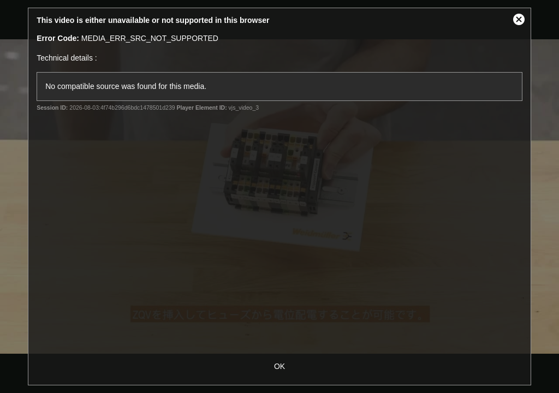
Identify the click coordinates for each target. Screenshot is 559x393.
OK (279, 366)
